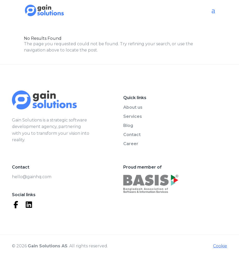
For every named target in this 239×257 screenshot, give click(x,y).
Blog (128, 125)
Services (132, 116)
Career (130, 143)
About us (132, 107)
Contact (132, 134)
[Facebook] (16, 205)
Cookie (220, 245)
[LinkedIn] (29, 205)
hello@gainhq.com (31, 176)
